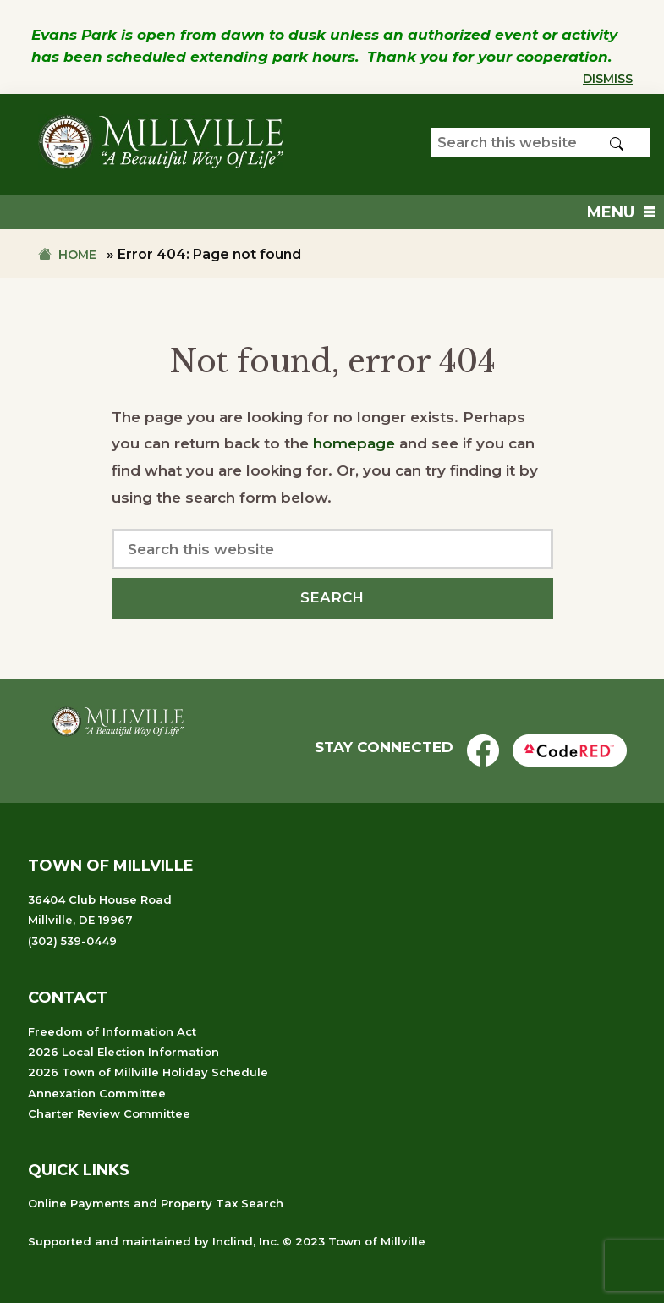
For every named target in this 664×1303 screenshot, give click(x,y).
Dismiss (608, 78)
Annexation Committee (97, 1093)
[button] (610, 212)
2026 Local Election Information (123, 1051)
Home (77, 254)
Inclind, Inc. (245, 1241)
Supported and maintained (109, 1241)
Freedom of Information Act (112, 1031)
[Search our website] (540, 142)
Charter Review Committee (109, 1113)
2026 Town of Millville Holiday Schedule (148, 1072)
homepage (354, 443)
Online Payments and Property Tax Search (155, 1203)
